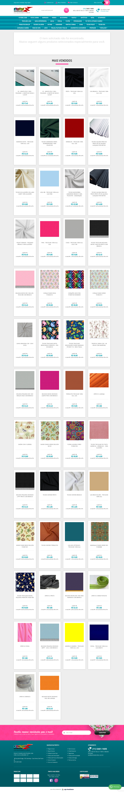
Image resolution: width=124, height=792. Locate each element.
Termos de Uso (72, 760)
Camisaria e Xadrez (23, 28)
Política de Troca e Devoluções (55, 758)
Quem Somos (51, 751)
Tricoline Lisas (26, 21)
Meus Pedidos (62, 2)
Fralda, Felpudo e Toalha (59, 28)
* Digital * (74, 17)
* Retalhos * (103, 28)
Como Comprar (52, 760)
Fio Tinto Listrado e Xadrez (93, 21)
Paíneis (54, 17)
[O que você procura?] (66, 10)
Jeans (81, 24)
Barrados (45, 17)
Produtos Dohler (24, 24)
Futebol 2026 (23, 17)
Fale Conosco (74, 2)
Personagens (78, 21)
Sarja (52, 21)
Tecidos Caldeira (38, 24)
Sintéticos (84, 17)
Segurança (71, 753)
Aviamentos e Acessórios (78, 28)
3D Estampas (63, 17)
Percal (60, 21)
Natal (92, 17)
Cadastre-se (49, 2)
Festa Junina (35, 17)
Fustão (68, 21)
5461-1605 (88, 9)
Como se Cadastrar (53, 762)
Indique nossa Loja (52, 753)
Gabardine (59, 24)
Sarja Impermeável (41, 21)
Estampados (101, 17)
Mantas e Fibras (71, 24)
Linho (46, 28)
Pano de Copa (36, 28)
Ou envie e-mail (105, 10)
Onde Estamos (72, 751)
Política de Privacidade (74, 755)
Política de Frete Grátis (53, 755)
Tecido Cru (101, 24)
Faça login (27, 2)
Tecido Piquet (90, 24)
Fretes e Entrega (72, 758)
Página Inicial (51, 749)
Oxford (50, 24)
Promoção (93, 28)
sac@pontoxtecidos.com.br (96, 755)
